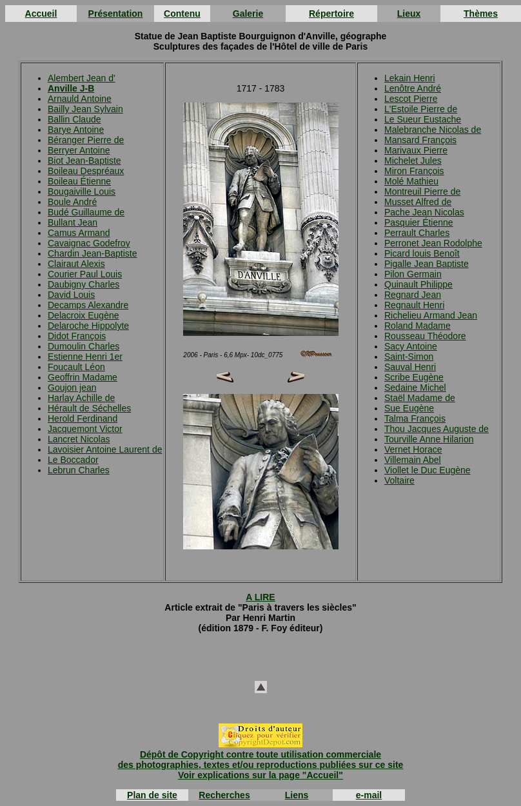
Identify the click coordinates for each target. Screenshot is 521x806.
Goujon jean (72, 387)
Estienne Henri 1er (85, 356)
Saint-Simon (408, 356)
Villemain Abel (412, 460)
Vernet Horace (413, 449)
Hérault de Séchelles (89, 408)
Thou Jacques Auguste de (436, 429)
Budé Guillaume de (86, 212)
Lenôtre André (412, 88)
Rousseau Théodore (425, 336)
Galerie (248, 13)
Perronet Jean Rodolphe (433, 243)
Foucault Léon (76, 367)
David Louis (71, 295)
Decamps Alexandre (88, 305)
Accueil (41, 13)
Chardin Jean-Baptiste (92, 253)
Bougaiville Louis (81, 191)
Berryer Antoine (79, 150)
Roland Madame (417, 325)
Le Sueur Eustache (422, 119)
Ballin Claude (74, 119)
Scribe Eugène (414, 377)
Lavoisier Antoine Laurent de (105, 449)
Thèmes (481, 13)
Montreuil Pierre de (422, 191)
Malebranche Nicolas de (432, 129)
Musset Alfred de (417, 202)
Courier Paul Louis (85, 274)
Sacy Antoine (410, 346)
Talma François (415, 418)
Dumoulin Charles (83, 346)
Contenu (182, 13)
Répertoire (331, 13)
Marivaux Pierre (415, 150)
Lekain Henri (409, 78)
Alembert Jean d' (81, 78)
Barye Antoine (76, 129)
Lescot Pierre (410, 98)
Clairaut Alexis (76, 264)
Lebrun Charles (79, 470)
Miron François (414, 171)
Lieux (409, 13)
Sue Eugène (409, 408)
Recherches (224, 795)
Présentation (115, 13)
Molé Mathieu (411, 181)
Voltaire (399, 480)
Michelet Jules (413, 160)
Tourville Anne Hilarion (429, 439)
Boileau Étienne (79, 181)
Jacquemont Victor (85, 429)
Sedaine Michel (415, 387)
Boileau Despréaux (86, 171)
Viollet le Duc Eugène (427, 470)
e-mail (369, 795)
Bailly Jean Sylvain (85, 109)
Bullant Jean (72, 222)
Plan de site (152, 795)
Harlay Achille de (81, 398)
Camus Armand (79, 233)
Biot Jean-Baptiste (84, 160)
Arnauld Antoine (80, 98)
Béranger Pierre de (86, 140)
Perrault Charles (416, 233)
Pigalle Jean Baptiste (426, 264)
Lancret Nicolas (79, 439)
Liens (297, 795)
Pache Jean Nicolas (424, 212)
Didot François (77, 336)
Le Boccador (73, 460)
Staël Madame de (419, 398)
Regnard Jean (412, 295)
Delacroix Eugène (83, 315)
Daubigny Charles (83, 284)
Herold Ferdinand (82, 418)
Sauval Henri (410, 367)
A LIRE (260, 597)
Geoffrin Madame (82, 377)
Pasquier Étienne (418, 222)
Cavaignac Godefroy (89, 243)
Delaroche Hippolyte (88, 325)
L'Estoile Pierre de (420, 109)
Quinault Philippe (418, 284)
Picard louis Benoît (422, 253)
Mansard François (420, 140)
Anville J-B (71, 88)
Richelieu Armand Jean (430, 315)
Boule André (72, 202)
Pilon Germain (413, 274)
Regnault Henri (414, 305)
